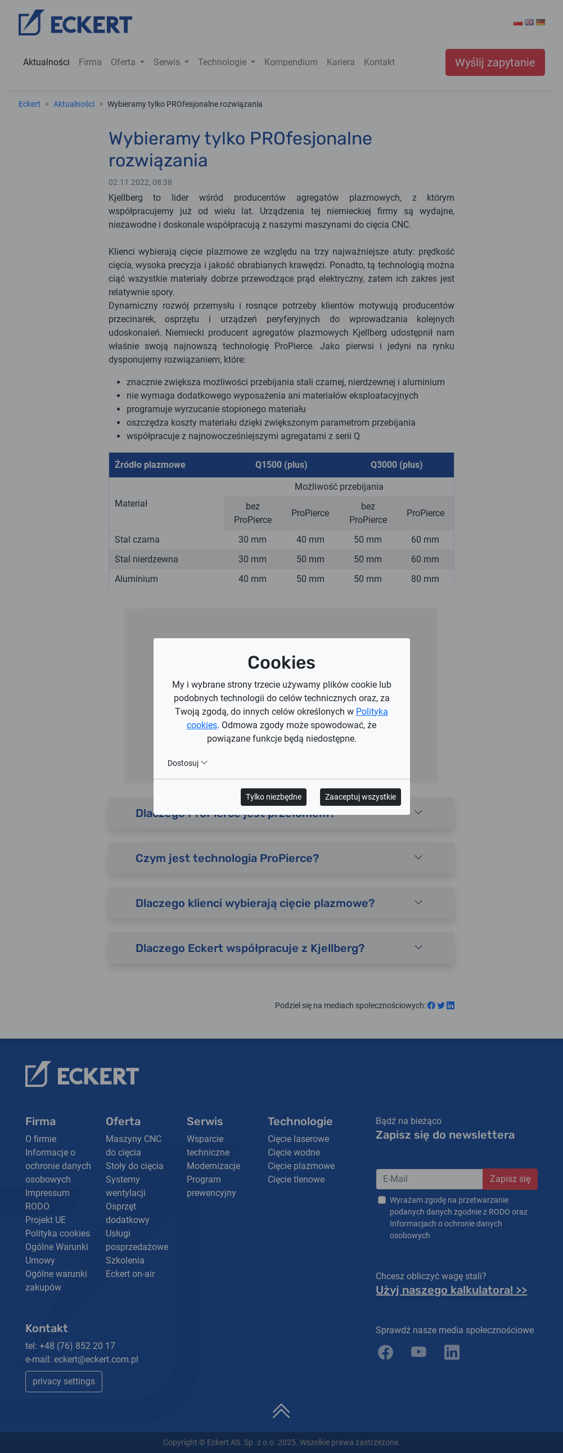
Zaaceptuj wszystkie (360, 796)
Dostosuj (188, 763)
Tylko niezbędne (273, 796)
